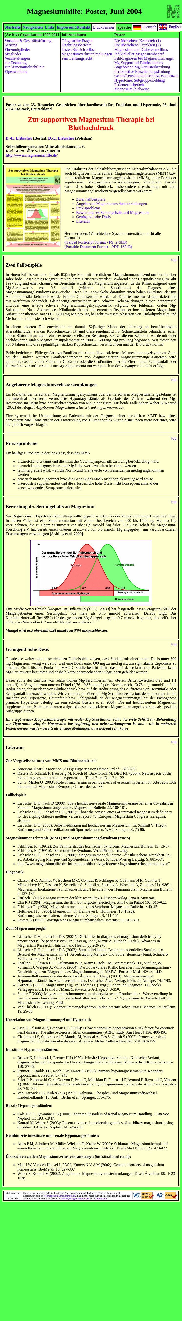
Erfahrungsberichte (77, 45)
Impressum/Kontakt (73, 27)
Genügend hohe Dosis (93, 217)
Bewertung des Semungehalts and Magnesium (112, 212)
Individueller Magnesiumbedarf (139, 54)
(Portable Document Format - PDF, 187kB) (98, 247)
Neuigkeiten (33, 27)
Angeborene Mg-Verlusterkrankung (142, 67)
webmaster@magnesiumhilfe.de (59, 1195)
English (175, 27)
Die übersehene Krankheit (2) (137, 45)
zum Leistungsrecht (77, 58)
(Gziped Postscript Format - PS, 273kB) (95, 242)
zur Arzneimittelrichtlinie (24, 67)
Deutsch (149, 27)
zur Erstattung (16, 63)
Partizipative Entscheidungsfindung (142, 71)
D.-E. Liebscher (61, 138)
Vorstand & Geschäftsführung (28, 41)
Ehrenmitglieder (17, 49)
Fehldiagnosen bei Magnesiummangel (144, 58)
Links (49, 27)
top (173, 260)
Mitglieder (13, 54)
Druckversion (103, 27)
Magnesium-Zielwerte (131, 89)
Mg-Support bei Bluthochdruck (138, 63)
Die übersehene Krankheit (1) (137, 41)
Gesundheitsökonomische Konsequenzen (146, 76)
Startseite (13, 27)
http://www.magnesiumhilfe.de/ (32, 155)
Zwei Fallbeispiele (90, 199)
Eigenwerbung (16, 71)
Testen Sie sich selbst (78, 49)
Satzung (11, 45)
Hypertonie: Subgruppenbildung (139, 80)
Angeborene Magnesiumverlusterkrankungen (111, 204)
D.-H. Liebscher (19, 138)
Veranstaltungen (17, 58)
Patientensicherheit (129, 85)
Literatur (83, 221)
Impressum (101, 1198)
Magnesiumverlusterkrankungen (87, 54)
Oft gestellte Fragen (77, 41)
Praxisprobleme (88, 208)
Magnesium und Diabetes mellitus (141, 49)
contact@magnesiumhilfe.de (75, 1198)
